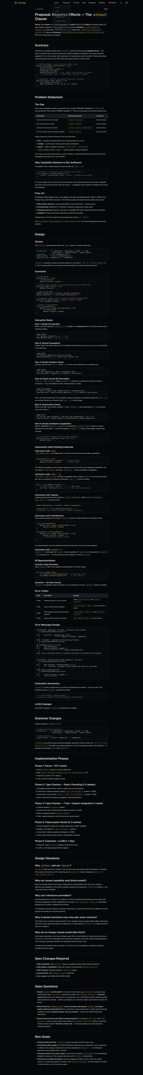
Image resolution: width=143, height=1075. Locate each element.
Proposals (39, 9)
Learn (56, 3)
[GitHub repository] (126, 3)
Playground (66, 3)
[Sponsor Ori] (112, 3)
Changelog (92, 3)
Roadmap (102, 3)
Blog (83, 3)
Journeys (76, 3)
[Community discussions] (121, 3)
